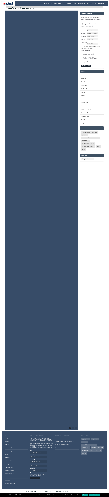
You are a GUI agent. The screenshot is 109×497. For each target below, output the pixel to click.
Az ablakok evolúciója (15, 181)
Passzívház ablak (35, 105)
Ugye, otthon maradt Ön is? (55, 74)
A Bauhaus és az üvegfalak (61, 438)
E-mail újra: (84, 36)
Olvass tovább (12, 54)
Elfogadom (85, 494)
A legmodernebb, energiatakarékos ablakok (57, 410)
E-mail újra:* (32, 459)
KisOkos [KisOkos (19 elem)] (94, 132)
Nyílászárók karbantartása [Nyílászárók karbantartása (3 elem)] (90, 138)
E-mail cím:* (32, 454)
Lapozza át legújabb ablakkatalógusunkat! (16, 102)
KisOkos (23, 105)
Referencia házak (10, 107)
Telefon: (83, 39)
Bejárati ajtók (71, 3)
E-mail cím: (84, 33)
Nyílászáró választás (48, 136)
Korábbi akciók (84, 99)
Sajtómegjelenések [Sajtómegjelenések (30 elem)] (88, 143)
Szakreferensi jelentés (61, 491)
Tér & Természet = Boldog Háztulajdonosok (64, 441)
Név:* (31, 450)
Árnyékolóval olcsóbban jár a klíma (62, 451)
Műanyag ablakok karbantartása (20, 345)
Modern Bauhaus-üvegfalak (55, 132)
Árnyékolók (81, 3)
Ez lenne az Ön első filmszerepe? (19, 43)
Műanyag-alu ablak (70, 134)
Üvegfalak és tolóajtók (58, 3)
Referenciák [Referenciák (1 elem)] (85, 140)
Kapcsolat (101, 3)
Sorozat (83, 119)
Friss (88, 3)
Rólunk (94, 3)
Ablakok (46, 3)
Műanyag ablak (17, 45)
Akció (82, 75)
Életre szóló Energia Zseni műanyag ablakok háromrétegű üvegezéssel (58, 332)
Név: (82, 30)
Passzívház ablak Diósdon (17, 277)
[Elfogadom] (107, 495)
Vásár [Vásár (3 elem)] (84, 149)
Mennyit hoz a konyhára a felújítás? (21, 223)
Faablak (20, 105)
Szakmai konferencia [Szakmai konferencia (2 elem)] (88, 146)
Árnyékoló (53, 134)
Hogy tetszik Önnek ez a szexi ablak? (58, 210)
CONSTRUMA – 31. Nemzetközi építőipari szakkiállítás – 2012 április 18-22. (58, 254)
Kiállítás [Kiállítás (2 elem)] (85, 135)
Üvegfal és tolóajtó (17, 107)
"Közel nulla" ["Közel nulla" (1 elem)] (86, 132)
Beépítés (83, 81)
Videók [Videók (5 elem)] (99, 146)
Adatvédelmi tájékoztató (33, 491)
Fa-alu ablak (16, 105)
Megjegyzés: (84, 43)
